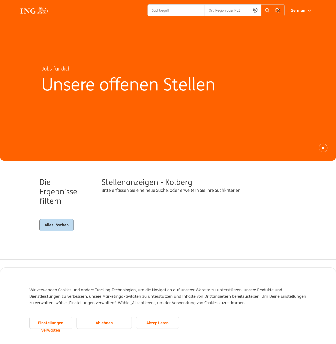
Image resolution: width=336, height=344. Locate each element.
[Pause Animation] (323, 148)
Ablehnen (104, 322)
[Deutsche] (301, 10)
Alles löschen (57, 224)
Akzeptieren (157, 322)
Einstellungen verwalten (50, 324)
